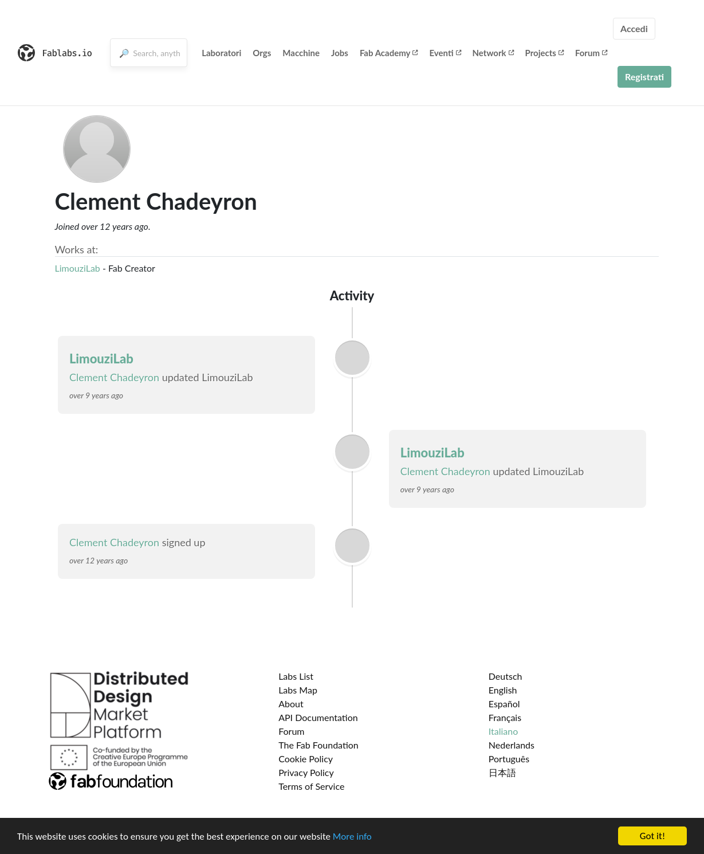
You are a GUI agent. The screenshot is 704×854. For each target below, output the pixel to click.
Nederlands (511, 744)
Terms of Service (311, 786)
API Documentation (318, 717)
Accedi (634, 28)
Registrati (644, 76)
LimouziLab (77, 268)
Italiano (503, 731)
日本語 (502, 772)
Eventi (445, 53)
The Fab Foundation (318, 744)
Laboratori (221, 53)
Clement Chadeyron (114, 377)
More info (352, 837)
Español (504, 703)
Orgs (262, 53)
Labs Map (297, 689)
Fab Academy (389, 53)
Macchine (301, 53)
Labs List (295, 676)
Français (505, 717)
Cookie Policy (305, 758)
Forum (591, 53)
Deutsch (505, 676)
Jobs (339, 53)
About (291, 703)
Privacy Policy (306, 772)
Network (493, 53)
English (503, 689)
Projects (544, 53)
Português (509, 758)
